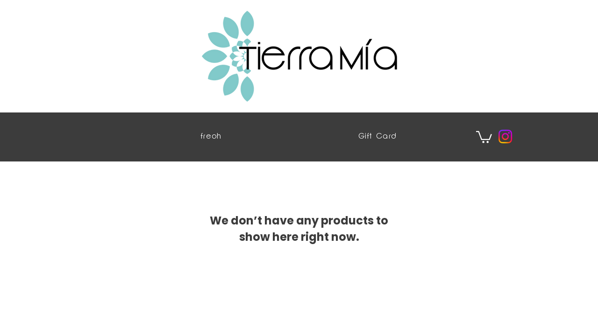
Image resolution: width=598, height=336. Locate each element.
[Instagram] (505, 136)
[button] (484, 136)
